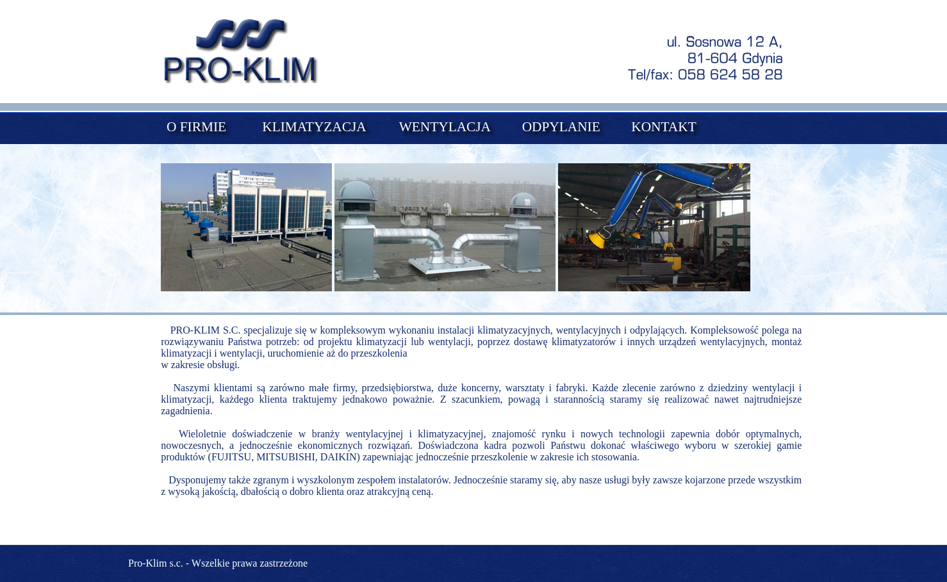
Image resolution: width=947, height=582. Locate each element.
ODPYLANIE (561, 126)
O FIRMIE (196, 126)
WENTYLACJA (445, 126)
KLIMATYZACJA (314, 126)
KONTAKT (663, 126)
